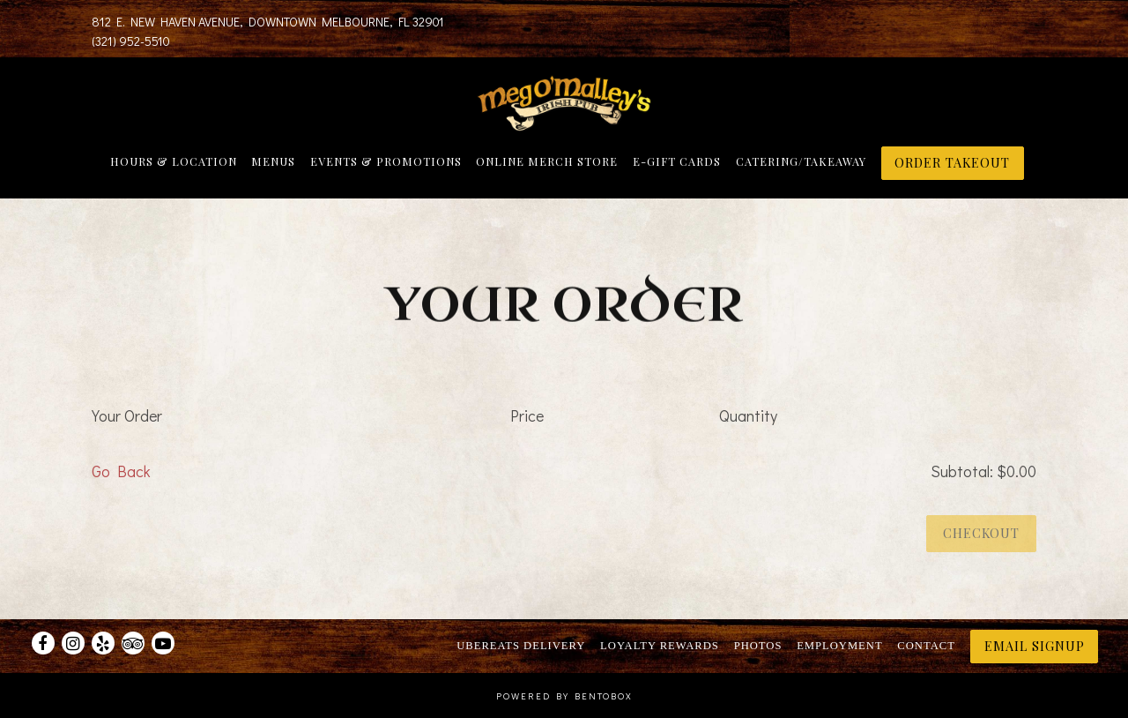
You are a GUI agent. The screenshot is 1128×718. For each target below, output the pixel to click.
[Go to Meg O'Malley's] (268, 22)
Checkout (981, 535)
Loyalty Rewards (659, 645)
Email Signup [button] (1034, 645)
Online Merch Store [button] (547, 160)
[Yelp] (103, 643)
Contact (925, 645)
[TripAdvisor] (133, 643)
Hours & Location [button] (173, 160)
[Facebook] (43, 643)
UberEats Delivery (520, 645)
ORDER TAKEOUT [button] (952, 162)
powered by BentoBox (564, 696)
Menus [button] (273, 160)
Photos (758, 645)
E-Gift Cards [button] (677, 160)
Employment (839, 645)
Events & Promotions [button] (386, 160)
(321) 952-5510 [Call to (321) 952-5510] (131, 41)
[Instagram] (73, 643)
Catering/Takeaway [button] (801, 160)
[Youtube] (163, 643)
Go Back (121, 473)
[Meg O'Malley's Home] (564, 102)
